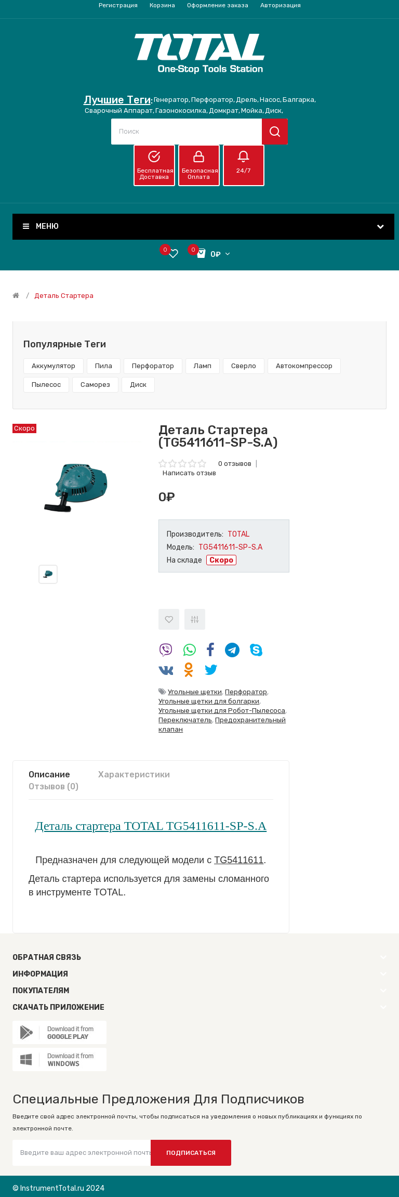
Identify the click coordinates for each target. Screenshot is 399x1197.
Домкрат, (224, 110)
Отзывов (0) (53, 786)
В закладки (168, 619)
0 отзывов (234, 463)
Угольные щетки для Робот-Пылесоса (221, 710)
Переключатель (185, 720)
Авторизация (280, 5)
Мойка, (252, 110)
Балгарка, (299, 99)
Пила (103, 366)
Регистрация (118, 5)
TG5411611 (238, 860)
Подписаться (191, 1152)
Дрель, (247, 99)
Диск (138, 384)
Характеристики (134, 774)
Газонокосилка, (181, 110)
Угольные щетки (195, 692)
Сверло (243, 366)
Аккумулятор (53, 366)
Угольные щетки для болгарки (208, 701)
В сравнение (194, 619)
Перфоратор (153, 366)
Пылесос (46, 384)
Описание (49, 774)
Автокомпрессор (304, 366)
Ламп (202, 366)
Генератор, (172, 99)
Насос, (271, 99)
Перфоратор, (213, 99)
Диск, (274, 110)
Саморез (95, 384)
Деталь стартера (64, 296)
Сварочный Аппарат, (119, 110)
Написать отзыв (189, 473)
